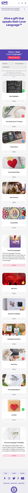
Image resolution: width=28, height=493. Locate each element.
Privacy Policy (14, 483)
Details (14, 101)
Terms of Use (7, 483)
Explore (14, 265)
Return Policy (21, 483)
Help (6, 473)
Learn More (16, 10)
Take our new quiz (14, 57)
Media (14, 473)
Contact (22, 473)
